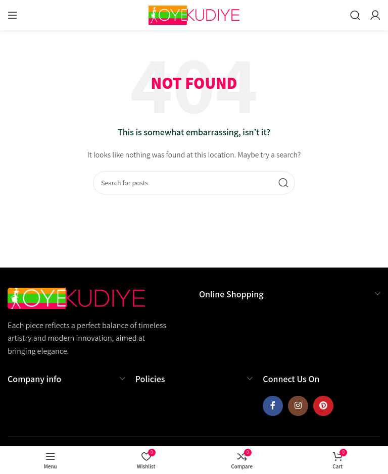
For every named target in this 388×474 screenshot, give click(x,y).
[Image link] (76, 297)
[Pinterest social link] (323, 406)
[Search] (355, 15)
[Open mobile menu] (13, 15)
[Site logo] (194, 14)
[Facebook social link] (273, 406)
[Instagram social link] (298, 406)
